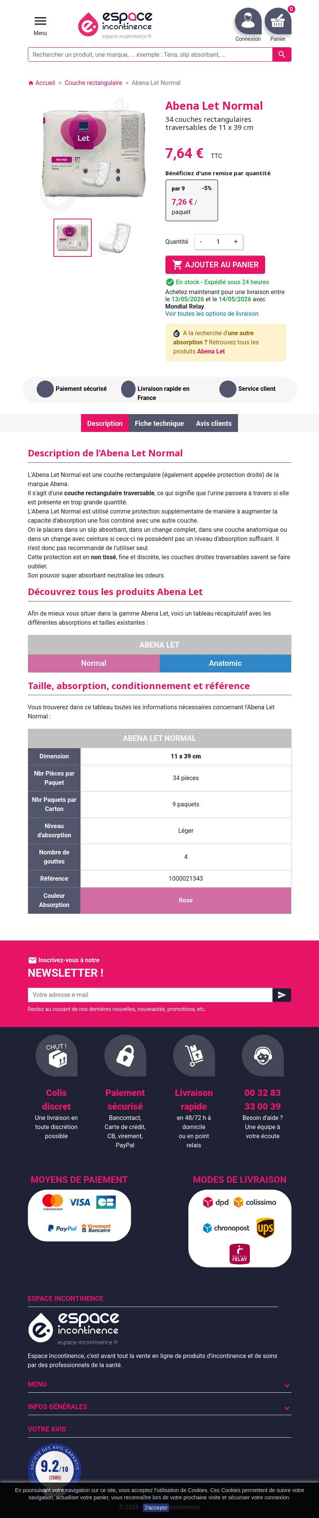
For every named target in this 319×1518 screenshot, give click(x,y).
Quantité (176, 241)
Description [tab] (105, 423)
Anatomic (225, 663)
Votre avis (47, 1429)
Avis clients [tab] (214, 423)
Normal (93, 663)
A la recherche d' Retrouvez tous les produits (216, 342)
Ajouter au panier (215, 264)
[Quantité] (218, 242)
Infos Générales (57, 1407)
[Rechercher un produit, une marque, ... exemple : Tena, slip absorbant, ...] (159, 54)
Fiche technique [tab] (159, 423)
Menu (37, 1384)
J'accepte (156, 1508)
